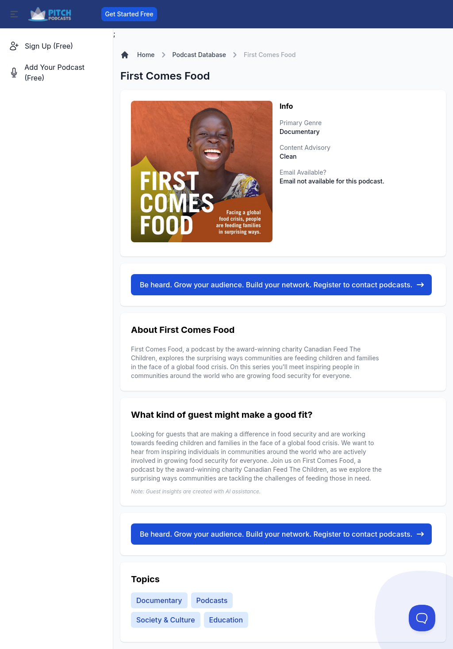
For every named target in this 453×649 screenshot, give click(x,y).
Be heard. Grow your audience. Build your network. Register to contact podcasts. (282, 284)
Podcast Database (199, 54)
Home (146, 54)
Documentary (159, 600)
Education (226, 619)
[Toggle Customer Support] (422, 618)
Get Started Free (129, 14)
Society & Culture (165, 619)
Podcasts (212, 600)
